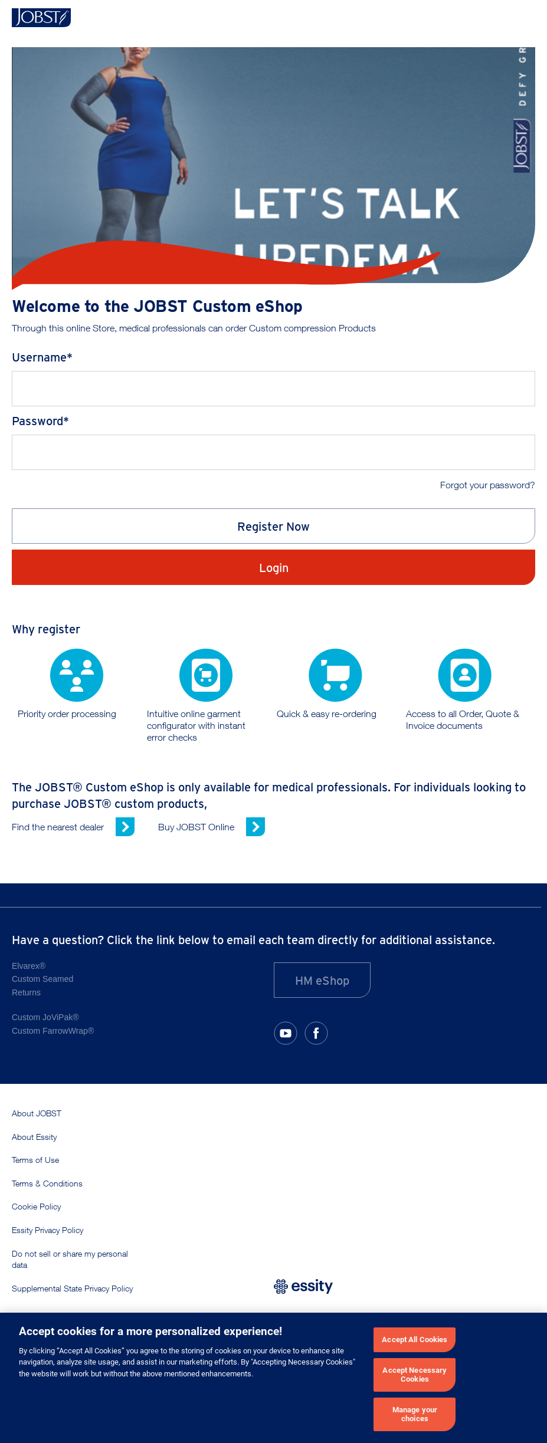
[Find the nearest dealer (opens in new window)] (73, 826)
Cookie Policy (36, 1206)
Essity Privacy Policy (47, 1230)
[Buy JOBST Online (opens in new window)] (211, 826)
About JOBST (36, 1113)
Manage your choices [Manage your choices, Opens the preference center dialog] (414, 1414)
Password (37, 420)
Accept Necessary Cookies (414, 1375)
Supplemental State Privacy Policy (72, 1288)
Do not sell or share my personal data (70, 1259)
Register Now (273, 526)
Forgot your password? (487, 484)
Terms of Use (35, 1160)
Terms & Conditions (47, 1183)
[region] (273, 1378)
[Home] (41, 17)
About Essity (34, 1137)
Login (274, 567)
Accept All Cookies (414, 1339)
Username (39, 356)
